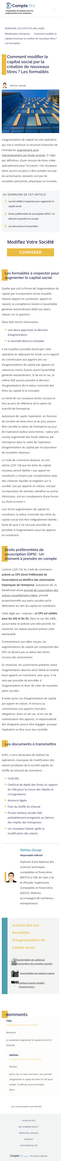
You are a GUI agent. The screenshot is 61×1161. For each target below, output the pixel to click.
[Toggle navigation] (53, 9)
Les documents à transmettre (23, 226)
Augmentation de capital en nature (37, 973)
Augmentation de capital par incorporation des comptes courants (34, 961)
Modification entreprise (17, 33)
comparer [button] (30, 252)
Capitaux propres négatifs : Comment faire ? (32, 985)
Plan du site (28, 1120)
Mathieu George (30, 850)
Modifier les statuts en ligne (24, 28)
